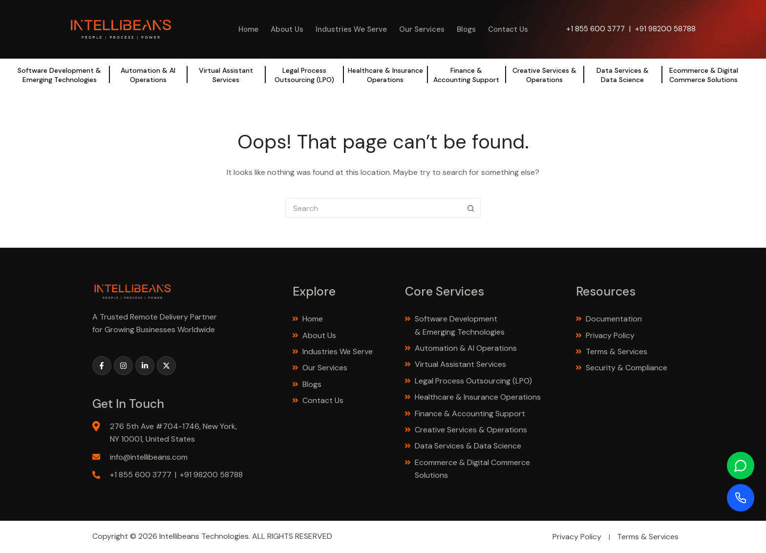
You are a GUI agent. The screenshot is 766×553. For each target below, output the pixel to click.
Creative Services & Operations (544, 75)
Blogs (466, 29)
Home (248, 29)
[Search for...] (373, 208)
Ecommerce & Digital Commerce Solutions (703, 75)
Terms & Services (616, 351)
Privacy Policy (610, 335)
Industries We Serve (351, 29)
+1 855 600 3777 (595, 29)
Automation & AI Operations (148, 75)
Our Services (422, 29)
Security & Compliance (626, 367)
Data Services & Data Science (622, 75)
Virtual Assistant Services (226, 75)
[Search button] (471, 208)
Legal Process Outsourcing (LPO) (304, 75)
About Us (287, 29)
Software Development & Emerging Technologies (59, 75)
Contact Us (508, 29)
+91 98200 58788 (665, 29)
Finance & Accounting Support (466, 75)
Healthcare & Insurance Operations (385, 75)
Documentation (614, 319)
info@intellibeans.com (149, 457)
